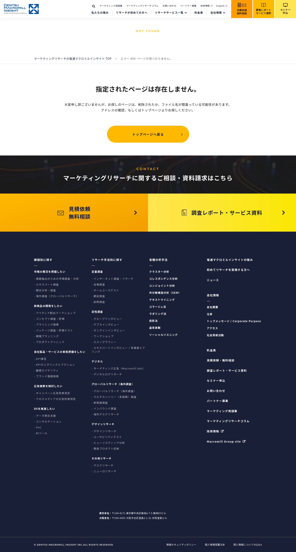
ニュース (213, 280)
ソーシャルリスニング (163, 335)
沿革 (210, 314)
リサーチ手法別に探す (107, 260)
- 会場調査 (98, 284)
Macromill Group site (224, 441)
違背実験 (155, 328)
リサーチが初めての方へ (131, 12)
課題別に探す (43, 260)
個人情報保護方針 (215, 544)
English (220, 5)
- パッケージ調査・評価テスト (53, 330)
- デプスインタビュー (105, 324)
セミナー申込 (216, 380)
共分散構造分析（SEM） (165, 293)
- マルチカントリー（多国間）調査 (114, 397)
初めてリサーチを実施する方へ (228, 270)
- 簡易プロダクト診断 (105, 448)
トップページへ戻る (148, 134)
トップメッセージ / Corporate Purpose (234, 321)
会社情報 (216, 12)
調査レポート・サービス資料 (227, 370)
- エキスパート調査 (46, 284)
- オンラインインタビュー (108, 330)
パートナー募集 (188, 5)
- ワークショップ (103, 336)
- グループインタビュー (107, 319)
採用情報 (205, 5)
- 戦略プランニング (46, 336)
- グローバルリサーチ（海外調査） (114, 391)
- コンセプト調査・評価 (49, 319)
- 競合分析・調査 (45, 290)
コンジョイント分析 (162, 286)
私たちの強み (100, 12)
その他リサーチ (102, 458)
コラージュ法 (157, 307)
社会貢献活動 (215, 335)
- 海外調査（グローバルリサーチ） (56, 296)
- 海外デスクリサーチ (105, 414)
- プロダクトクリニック (49, 342)
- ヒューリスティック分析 (108, 443)
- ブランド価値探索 (46, 376)
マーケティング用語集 (110, 5)
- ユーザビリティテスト (107, 437)
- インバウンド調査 (104, 408)
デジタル (97, 361)
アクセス (212, 328)
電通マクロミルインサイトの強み (230, 260)
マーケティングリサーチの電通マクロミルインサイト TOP (73, 59)
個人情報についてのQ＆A (247, 544)
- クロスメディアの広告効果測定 (55, 399)
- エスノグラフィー (104, 342)
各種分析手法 (158, 260)
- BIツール (41, 433)
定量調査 (97, 271)
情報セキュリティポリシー (181, 544)
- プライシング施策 (46, 324)
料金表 (198, 12)
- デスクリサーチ (103, 465)
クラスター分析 (159, 271)
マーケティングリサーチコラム (142, 5)
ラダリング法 (157, 314)
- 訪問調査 (98, 302)
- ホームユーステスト (105, 290)
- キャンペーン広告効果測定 (52, 393)
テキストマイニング (162, 300)
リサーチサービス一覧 (169, 12)
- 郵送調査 (98, 296)
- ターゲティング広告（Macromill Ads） (118, 368)
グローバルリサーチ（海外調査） (113, 384)
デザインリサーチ (103, 424)
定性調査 (97, 312)
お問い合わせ (169, 5)
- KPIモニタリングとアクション (54, 364)
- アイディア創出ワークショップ (55, 313)
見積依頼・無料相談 (221, 360)
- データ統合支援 (45, 416)
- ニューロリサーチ (104, 471)
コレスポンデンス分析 (163, 279)
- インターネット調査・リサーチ (113, 279)
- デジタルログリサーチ (107, 374)
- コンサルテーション (48, 421)
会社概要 (212, 307)
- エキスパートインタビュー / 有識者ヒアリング (118, 349)
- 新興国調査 (100, 403)
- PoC (38, 427)
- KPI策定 (40, 359)
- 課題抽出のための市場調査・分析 (56, 279)
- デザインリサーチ (104, 431)
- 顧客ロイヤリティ (46, 370)
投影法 (153, 321)
